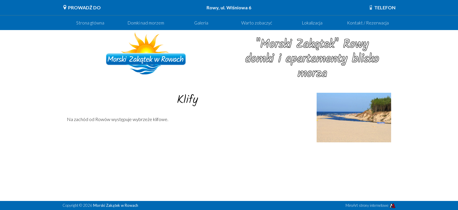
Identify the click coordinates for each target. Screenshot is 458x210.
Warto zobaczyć (256, 22)
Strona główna (90, 22)
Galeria (201, 22)
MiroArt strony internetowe (370, 205)
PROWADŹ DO (82, 7)
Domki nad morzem (146, 22)
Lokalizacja (312, 22)
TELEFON (382, 7)
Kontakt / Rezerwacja (368, 22)
